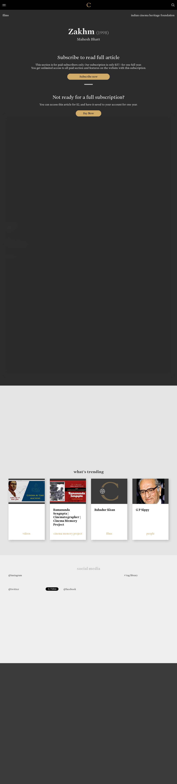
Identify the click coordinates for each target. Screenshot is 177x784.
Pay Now (88, 113)
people (150, 533)
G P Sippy (142, 510)
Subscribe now (89, 76)
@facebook (70, 589)
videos (26, 533)
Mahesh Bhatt (87, 39)
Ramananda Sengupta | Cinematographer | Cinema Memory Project (67, 517)
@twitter (13, 589)
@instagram (15, 575)
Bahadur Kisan (104, 510)
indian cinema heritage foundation (152, 15)
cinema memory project (68, 533)
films (6, 15)
